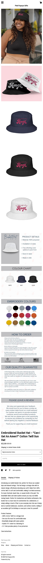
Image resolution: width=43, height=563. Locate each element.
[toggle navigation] (2, 2)
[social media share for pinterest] (10, 470)
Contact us (27, 545)
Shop (2, 545)
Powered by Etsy (5, 559)
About (7, 545)
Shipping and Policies (17, 545)
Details (3, 477)
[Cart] (41, 2)
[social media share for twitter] (6, 470)
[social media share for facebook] (2, 470)
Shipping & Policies (14, 477)
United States (12, 447)
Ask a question (17, 470)
